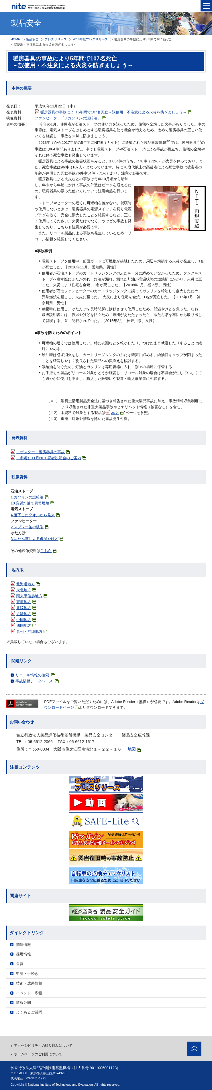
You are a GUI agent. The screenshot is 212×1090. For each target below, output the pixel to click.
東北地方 (26, 590)
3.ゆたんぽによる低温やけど (37, 539)
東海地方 (26, 602)
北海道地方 (28, 584)
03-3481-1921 (36, 1078)
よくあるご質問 (29, 1012)
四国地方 (26, 625)
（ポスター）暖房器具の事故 (43, 452)
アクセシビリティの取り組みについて (43, 1046)
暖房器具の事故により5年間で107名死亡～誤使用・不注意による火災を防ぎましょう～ (115, 112)
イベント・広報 (29, 993)
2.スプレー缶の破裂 (29, 527)
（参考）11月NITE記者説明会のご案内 (51, 458)
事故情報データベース (37, 681)
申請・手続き (27, 973)
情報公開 (23, 1002)
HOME (15, 39)
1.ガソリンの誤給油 (29, 497)
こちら (48, 551)
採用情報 (23, 954)
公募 (19, 964)
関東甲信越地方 (31, 596)
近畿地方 (26, 614)
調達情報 (23, 944)
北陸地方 (26, 608)
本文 (117, 413)
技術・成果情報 (29, 983)
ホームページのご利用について (38, 1054)
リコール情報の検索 (35, 675)
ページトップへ (194, 1049)
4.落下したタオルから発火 (35, 515)
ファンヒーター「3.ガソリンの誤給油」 (70, 118)
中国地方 (26, 620)
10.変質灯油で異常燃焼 (32, 503)
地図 (134, 749)
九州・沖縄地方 (31, 631)
